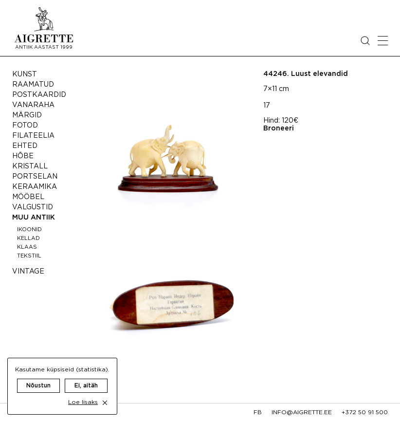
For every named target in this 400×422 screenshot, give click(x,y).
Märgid (27, 115)
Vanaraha (33, 105)
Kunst (24, 74)
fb (258, 412)
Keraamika (34, 187)
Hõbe (23, 156)
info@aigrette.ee (302, 412)
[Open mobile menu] (383, 40)
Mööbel (28, 197)
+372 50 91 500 (365, 412)
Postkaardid (39, 95)
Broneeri (278, 128)
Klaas (27, 247)
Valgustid (32, 207)
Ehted (24, 146)
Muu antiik (33, 217)
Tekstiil (29, 256)
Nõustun (38, 385)
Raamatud (33, 85)
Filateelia (33, 136)
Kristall (30, 166)
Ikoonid (29, 229)
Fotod (25, 125)
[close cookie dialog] (104, 402)
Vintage (28, 272)
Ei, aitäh (86, 385)
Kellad (28, 238)
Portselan (34, 177)
